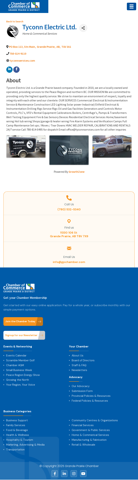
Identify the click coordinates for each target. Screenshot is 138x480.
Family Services (15, 425)
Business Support (17, 420)
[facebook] (16, 69)
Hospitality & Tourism (19, 439)
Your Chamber (79, 346)
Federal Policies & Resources (90, 400)
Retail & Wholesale (83, 444)
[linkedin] (9, 69)
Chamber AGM (15, 365)
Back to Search (14, 22)
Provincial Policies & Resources (91, 396)
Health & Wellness (17, 435)
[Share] (83, 28)
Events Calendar (16, 355)
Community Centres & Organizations (95, 420)
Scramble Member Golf (20, 360)
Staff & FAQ (79, 365)
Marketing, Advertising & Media (25, 444)
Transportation (15, 449)
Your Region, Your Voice (20, 384)
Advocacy (75, 377)
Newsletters (79, 370)
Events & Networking (17, 346)
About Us (77, 355)
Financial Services (83, 425)
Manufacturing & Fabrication (89, 439)
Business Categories (17, 411)
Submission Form (82, 391)
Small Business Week (19, 370)
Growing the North (17, 379)
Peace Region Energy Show (23, 375)
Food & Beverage (17, 430)
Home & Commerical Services (90, 435)
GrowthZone (76, 172)
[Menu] (131, 6)
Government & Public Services (91, 430)
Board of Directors (83, 360)
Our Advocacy (80, 386)
